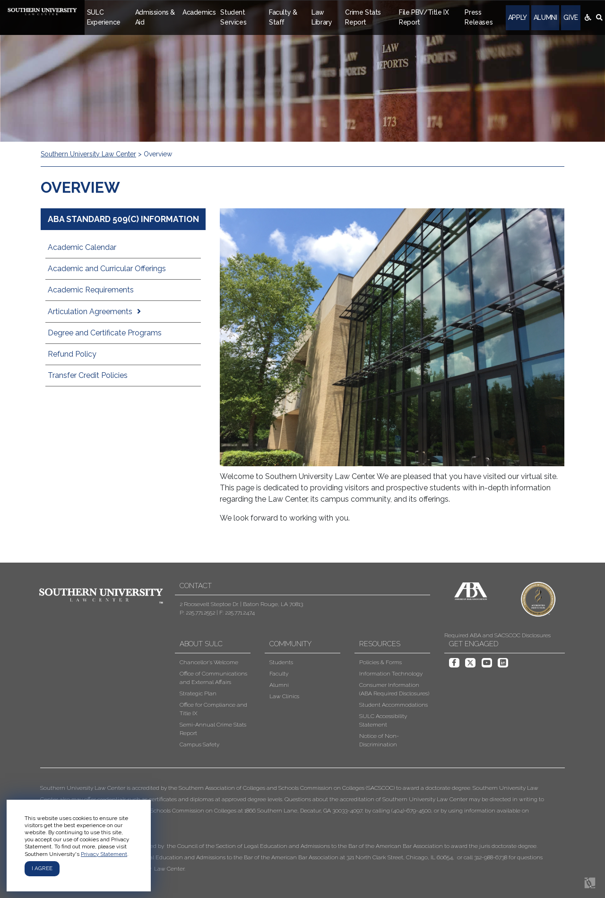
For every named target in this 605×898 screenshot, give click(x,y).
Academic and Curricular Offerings (107, 268)
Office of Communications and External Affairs (213, 677)
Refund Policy (72, 354)
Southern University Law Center (88, 154)
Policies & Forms (380, 662)
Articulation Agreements (90, 311)
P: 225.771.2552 (197, 612)
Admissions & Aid (155, 17)
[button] (295, 828)
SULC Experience (104, 17)
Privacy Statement (104, 854)
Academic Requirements (91, 289)
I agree (42, 868)
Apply (517, 17)
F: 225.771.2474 (237, 612)
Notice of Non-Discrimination (379, 740)
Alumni (545, 17)
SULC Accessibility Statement (383, 720)
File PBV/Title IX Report (424, 17)
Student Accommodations (393, 704)
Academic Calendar (82, 247)
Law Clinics (284, 696)
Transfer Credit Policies (88, 375)
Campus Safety (199, 744)
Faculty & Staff (283, 17)
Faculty (278, 673)
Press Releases (479, 17)
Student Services (233, 17)
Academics (199, 12)
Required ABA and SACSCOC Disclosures (497, 635)
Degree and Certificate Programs (105, 332)
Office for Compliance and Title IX (213, 709)
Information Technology (391, 673)
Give (570, 17)
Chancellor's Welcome (209, 662)
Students (281, 662)
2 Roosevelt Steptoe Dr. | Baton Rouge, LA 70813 (241, 604)
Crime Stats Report (363, 17)
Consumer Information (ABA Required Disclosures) (394, 689)
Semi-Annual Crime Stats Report (213, 728)
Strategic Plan (198, 693)
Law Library (321, 17)
